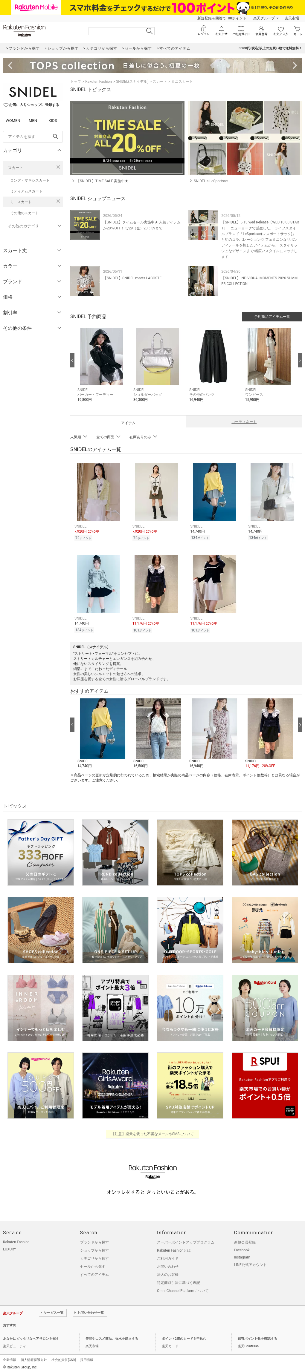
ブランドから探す (94, 1240)
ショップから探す (94, 1249)
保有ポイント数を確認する (257, 1337)
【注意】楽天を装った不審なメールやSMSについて (152, 1132)
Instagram (242, 1255)
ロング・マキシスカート (30, 180)
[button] (102, 369)
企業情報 (9, 1358)
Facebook (242, 1248)
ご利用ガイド (168, 1257)
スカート (15, 167)
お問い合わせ (168, 1265)
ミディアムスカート (26, 191)
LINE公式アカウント (250, 1263)
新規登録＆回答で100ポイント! (222, 18)
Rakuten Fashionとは (174, 1249)
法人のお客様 (168, 1273)
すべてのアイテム (94, 1273)
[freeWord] (33, 137)
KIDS (53, 120)
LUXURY (9, 1247)
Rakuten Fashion (98, 81)
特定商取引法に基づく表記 (178, 1281)
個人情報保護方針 (34, 1358)
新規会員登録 (245, 1240)
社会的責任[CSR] (63, 1358)
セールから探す (92, 1265)
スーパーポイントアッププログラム (185, 1240)
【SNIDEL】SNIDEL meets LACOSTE (132, 278)
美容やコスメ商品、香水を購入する (112, 1337)
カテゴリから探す (94, 1257)
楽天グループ (264, 18)
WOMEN (13, 120)
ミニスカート (21, 202)
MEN (33, 120)
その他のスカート (24, 213)
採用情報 (86, 1358)
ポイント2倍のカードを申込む (184, 1337)
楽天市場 (292, 18)
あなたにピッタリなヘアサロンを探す (31, 1337)
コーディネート (244, 422)
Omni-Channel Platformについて (183, 1289)
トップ (75, 81)
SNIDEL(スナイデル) (132, 81)
